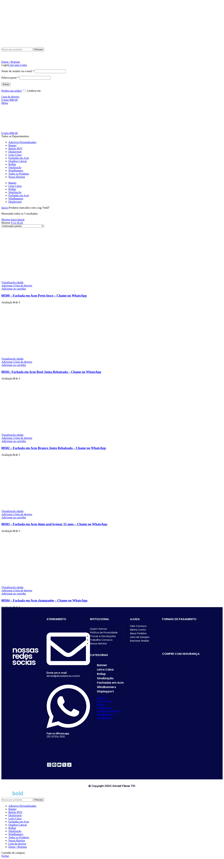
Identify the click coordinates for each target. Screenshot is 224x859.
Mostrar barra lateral (12, 219)
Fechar (5, 855)
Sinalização (105, 678)
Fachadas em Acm (110, 683)
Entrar (6, 84)
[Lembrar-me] (24, 90)
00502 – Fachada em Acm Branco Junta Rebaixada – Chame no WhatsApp (53, 448)
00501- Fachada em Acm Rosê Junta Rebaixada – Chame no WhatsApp (51, 372)
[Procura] (16, 49)
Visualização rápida (12, 282)
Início (5, 207)
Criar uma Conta (17, 65)
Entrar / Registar (17, 846)
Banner (102, 665)
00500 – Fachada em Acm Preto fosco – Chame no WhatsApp (44, 295)
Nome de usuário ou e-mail (17, 71)
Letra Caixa (105, 670)
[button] (13, 288)
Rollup (101, 674)
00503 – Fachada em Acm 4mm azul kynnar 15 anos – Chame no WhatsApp (54, 524)
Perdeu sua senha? (11, 90)
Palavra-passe (10, 77)
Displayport (105, 691)
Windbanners (106, 687)
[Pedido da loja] (22, 226)
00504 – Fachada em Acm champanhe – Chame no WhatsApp (44, 600)
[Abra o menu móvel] (4, 103)
